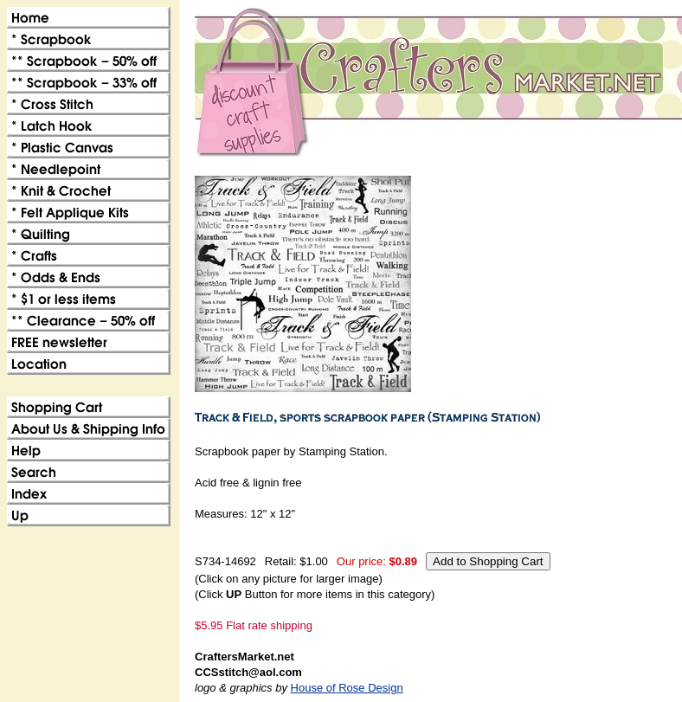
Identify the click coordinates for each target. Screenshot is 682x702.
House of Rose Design (347, 687)
